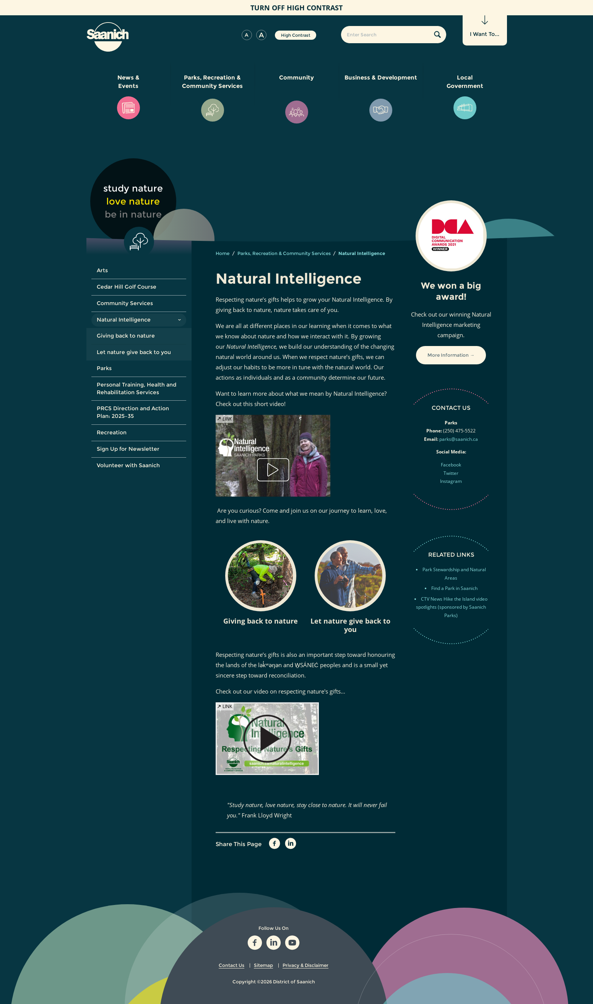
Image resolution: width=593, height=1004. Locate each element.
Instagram (451, 481)
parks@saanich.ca (458, 439)
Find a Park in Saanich (454, 588)
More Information (448, 355)
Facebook (451, 464)
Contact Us (231, 965)
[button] (247, 35)
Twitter (451, 473)
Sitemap (263, 965)
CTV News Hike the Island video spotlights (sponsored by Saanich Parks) (451, 607)
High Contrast (295, 35)
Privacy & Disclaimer (305, 965)
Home (222, 253)
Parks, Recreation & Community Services (284, 253)
